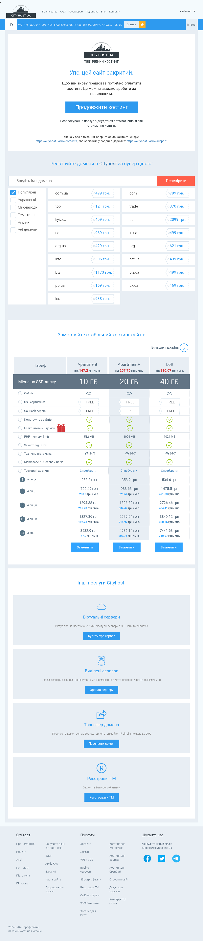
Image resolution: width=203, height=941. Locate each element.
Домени (35, 24)
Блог (103, 11)
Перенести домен (101, 744)
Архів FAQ (51, 863)
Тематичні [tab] (22, 215)
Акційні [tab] (20, 222)
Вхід (193, 24)
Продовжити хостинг (101, 107)
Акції (63, 11)
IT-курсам (22, 883)
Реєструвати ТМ (101, 797)
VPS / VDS (47, 24)
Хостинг (23, 24)
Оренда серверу (101, 690)
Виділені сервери (65, 24)
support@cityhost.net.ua (157, 847)
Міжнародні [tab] (24, 207)
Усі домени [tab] (23, 230)
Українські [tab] (23, 200)
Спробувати (88, 470)
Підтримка (92, 11)
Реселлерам (75, 11)
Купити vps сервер (101, 636)
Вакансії (50, 871)
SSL (79, 24)
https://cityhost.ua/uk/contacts (56, 141)
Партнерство (49, 11)
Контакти (114, 11)
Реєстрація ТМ (89, 887)
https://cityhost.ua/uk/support (147, 141)
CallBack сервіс (112, 24)
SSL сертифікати (90, 879)
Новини (21, 851)
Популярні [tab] (23, 192)
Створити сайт (118, 879)
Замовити (85, 547)
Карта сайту (53, 879)
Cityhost (108, 163)
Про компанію (25, 843)
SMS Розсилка (92, 24)
